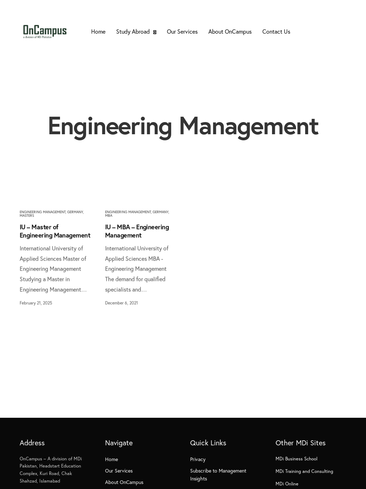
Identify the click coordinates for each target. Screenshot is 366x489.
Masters (27, 215)
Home (98, 31)
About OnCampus (230, 31)
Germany (75, 211)
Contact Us (276, 31)
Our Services (182, 31)
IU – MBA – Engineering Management (137, 231)
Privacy (198, 459)
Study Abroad (133, 31)
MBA (108, 215)
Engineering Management (42, 211)
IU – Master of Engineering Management (55, 231)
